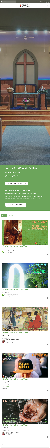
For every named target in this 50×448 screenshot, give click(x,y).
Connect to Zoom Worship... (17, 183)
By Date (4, 215)
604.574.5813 (38, 1)
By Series (11, 215)
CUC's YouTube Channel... (16, 205)
